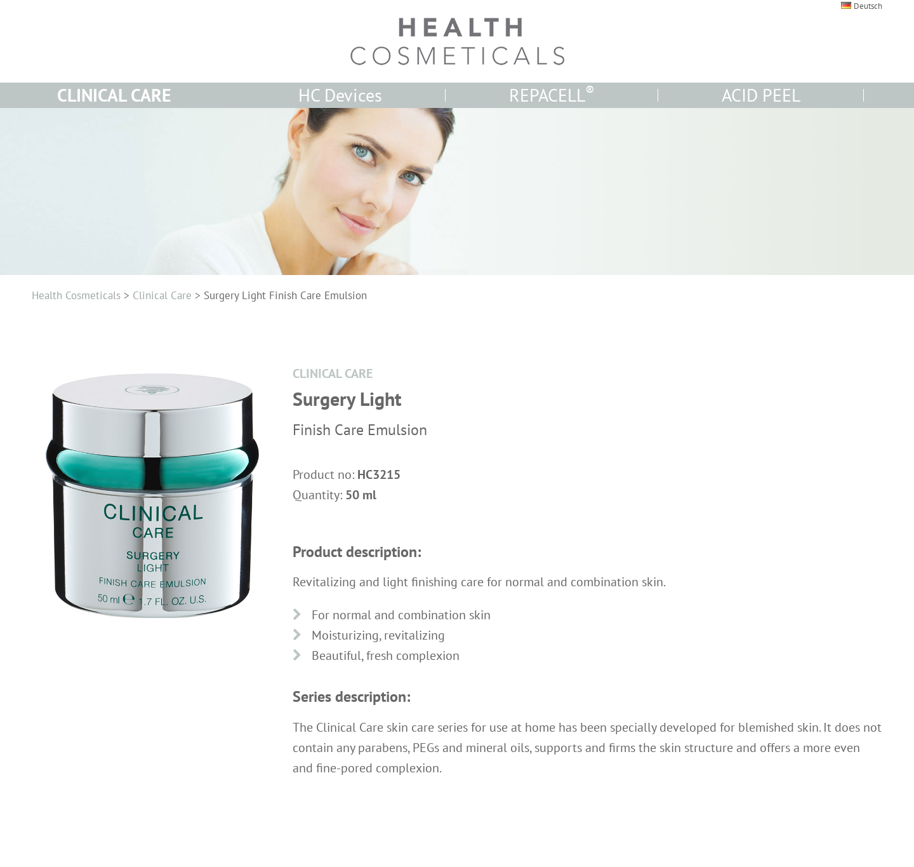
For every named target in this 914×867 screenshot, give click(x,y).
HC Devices (340, 95)
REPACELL (552, 95)
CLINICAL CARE (114, 95)
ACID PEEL (761, 95)
